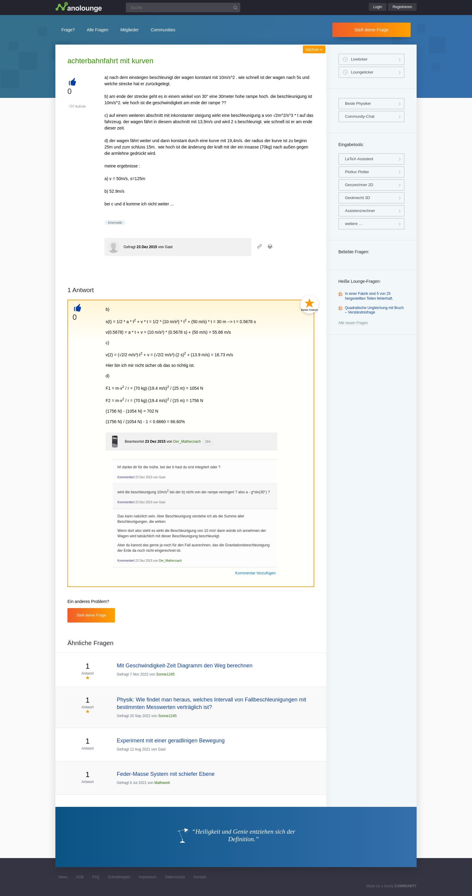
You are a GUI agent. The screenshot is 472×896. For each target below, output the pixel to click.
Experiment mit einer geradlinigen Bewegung (171, 741)
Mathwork (162, 783)
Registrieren (402, 7)
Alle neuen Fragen (353, 323)
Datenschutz (175, 877)
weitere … (354, 223)
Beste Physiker (358, 103)
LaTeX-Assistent (359, 159)
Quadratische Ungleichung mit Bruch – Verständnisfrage (374, 310)
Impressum (148, 877)
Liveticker (359, 59)
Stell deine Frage (371, 29)
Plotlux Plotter (357, 172)
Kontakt (200, 877)
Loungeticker (362, 72)
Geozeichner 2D (359, 185)
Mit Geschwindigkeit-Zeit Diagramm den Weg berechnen (185, 666)
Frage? (68, 29)
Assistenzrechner (360, 210)
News (62, 877)
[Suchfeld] (183, 7)
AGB (79, 877)
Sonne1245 (165, 674)
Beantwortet (134, 441)
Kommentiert (126, 477)
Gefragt (129, 247)
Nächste (314, 50)
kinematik (115, 222)
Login (377, 7)
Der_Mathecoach (187, 441)
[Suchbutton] (235, 7)
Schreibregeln (119, 877)
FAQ (95, 877)
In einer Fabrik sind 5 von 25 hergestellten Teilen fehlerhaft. (369, 296)
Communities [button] (163, 29)
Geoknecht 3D (357, 197)
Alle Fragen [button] (97, 29)
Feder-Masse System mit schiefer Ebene (166, 774)
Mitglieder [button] (129, 29)
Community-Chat (359, 116)
